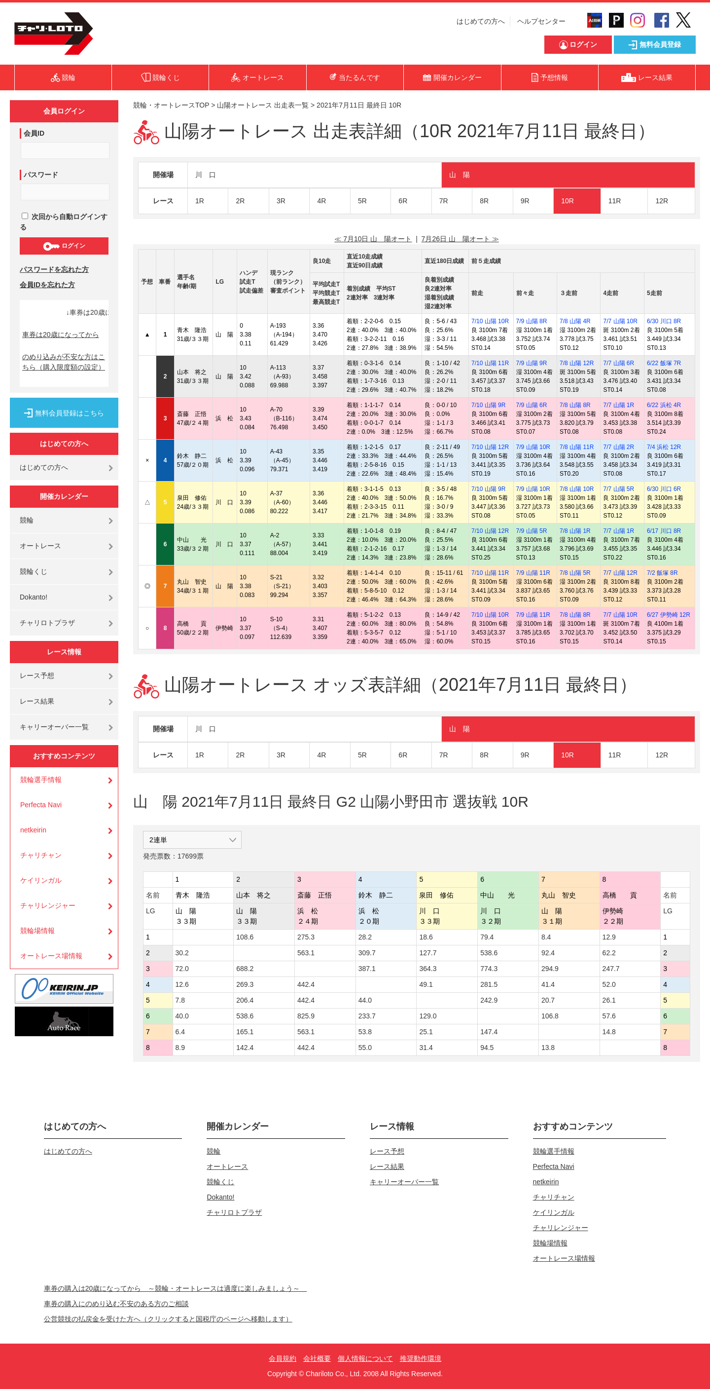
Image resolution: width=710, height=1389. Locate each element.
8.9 (180, 1047)
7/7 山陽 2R (618, 447)
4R (321, 201)
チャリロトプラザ (47, 623)
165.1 (244, 1032)
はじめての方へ (481, 21)
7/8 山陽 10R (577, 489)
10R (567, 201)
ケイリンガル (41, 880)
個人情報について (365, 1358)
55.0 (365, 1047)
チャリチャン (41, 855)
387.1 (367, 969)
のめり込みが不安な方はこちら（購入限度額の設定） (63, 362)
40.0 (182, 1016)
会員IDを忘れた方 (47, 285)
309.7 (367, 953)
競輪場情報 (37, 931)
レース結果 (37, 701)
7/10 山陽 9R (488, 405)
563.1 (306, 953)
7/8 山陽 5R (575, 572)
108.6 (244, 937)
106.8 (550, 1016)
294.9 (550, 969)
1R (199, 201)
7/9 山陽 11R (533, 572)
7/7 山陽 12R (620, 572)
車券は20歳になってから (60, 334)
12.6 (182, 984)
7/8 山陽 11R (577, 447)
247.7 (611, 969)
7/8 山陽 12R (577, 363)
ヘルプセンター (541, 21)
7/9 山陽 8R (531, 321)
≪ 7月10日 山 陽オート (373, 239)
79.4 (487, 937)
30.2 (182, 953)
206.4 (244, 1000)
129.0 (427, 1016)
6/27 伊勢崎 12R (668, 614)
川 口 (205, 175)
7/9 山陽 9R (531, 363)
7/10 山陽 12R (490, 447)
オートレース (40, 546)
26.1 (609, 1000)
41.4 (548, 984)
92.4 (548, 953)
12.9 (609, 937)
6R (402, 201)
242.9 (488, 1000)
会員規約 (282, 1358)
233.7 (367, 1016)
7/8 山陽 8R (575, 405)
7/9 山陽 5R (531, 530)
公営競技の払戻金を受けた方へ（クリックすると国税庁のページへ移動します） (168, 1319)
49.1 (425, 984)
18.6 (425, 937)
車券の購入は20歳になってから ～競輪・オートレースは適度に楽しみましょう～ (175, 1288)
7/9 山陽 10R (533, 447)
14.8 (609, 1032)
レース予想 (37, 675)
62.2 (609, 953)
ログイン (64, 246)
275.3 (306, 937)
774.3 (488, 969)
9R (525, 201)
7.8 (180, 1000)
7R (443, 201)
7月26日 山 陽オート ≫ (460, 239)
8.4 (546, 937)
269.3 (244, 984)
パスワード (41, 175)
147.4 (488, 1032)
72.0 (182, 969)
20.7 (548, 1000)
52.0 (609, 984)
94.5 (487, 1047)
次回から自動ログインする (63, 222)
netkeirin (33, 830)
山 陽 (459, 175)
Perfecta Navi (41, 805)
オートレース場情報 (51, 956)
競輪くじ (33, 571)
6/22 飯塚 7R (664, 363)
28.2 (365, 937)
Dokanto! (33, 597)
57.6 (609, 1016)
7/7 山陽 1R (618, 405)
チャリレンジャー (47, 905)
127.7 (427, 953)
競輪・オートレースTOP (171, 105)
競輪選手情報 (41, 780)
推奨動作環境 (420, 1358)
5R (362, 201)
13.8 (548, 1047)
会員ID (34, 133)
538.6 (488, 953)
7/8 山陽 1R (575, 530)
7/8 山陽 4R (575, 321)
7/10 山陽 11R (490, 363)
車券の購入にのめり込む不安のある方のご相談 (116, 1304)
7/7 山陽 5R (618, 489)
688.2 (244, 969)
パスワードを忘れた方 (54, 269)
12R (661, 201)
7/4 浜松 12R (664, 447)
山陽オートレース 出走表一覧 (263, 105)
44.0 (365, 1000)
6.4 (180, 1032)
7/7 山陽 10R (620, 321)
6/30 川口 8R (664, 321)
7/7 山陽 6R (618, 363)
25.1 (425, 1032)
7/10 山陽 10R (490, 321)
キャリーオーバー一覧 (54, 727)
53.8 (365, 1032)
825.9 (306, 1016)
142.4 (244, 1047)
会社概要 (317, 1358)
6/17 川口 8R (664, 530)
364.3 (427, 969)
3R (281, 201)
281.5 (488, 984)
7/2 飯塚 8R (662, 572)
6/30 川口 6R (664, 489)
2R (240, 201)
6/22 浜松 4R (664, 405)
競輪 (27, 520)
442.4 (306, 984)
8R (484, 201)
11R (614, 201)
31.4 (425, 1047)
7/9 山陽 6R (531, 405)
